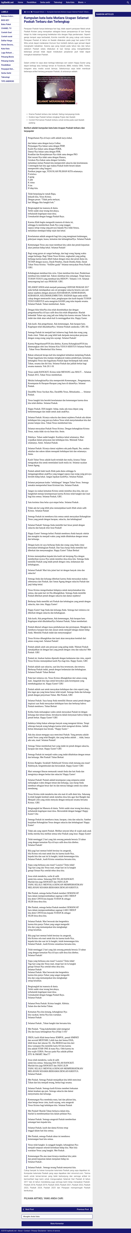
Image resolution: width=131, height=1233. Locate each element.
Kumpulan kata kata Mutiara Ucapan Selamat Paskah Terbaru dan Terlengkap (54, 20)
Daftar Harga (6, 40)
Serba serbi (45, 2)
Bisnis (82, 2)
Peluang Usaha (7, 61)
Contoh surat (6, 36)
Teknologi (58, 2)
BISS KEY (5, 20)
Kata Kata (70, 2)
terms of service (54, 1231)
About (20, 1231)
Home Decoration (8, 45)
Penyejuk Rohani (8, 69)
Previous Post (83, 1209)
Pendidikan (31, 2)
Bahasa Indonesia (8, 16)
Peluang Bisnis (7, 57)
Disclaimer (42, 1231)
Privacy (34, 1231)
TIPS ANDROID (7, 81)
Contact (27, 1231)
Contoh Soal (6, 32)
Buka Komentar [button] (57, 1223)
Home (20, 2)
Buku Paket (6, 24)
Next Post (29, 1209)
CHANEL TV (6, 28)
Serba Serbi (6, 73)
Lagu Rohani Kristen (9, 53)
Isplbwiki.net (7, 2)
